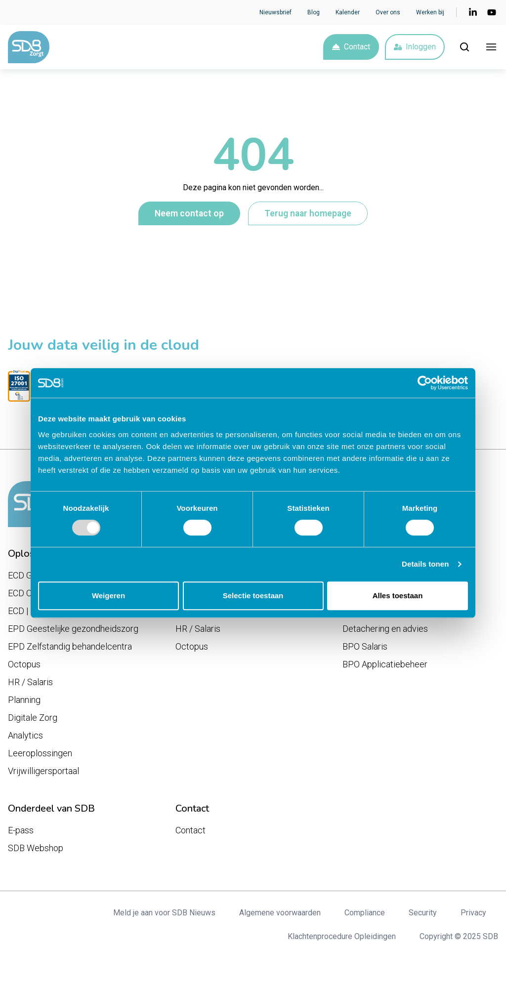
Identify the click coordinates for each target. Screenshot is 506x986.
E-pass (21, 830)
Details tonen (425, 564)
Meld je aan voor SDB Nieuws (164, 912)
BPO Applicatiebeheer (384, 664)
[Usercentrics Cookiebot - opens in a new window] (424, 382)
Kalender (348, 12)
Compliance (364, 912)
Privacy (473, 912)
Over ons (388, 12)
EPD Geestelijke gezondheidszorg (73, 628)
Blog (313, 12)
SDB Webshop (35, 848)
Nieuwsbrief (275, 12)
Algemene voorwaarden (280, 912)
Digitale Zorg (32, 717)
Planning (24, 700)
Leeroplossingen (40, 753)
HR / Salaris (30, 682)
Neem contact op (189, 213)
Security (423, 912)
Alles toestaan (398, 595)
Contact (351, 46)
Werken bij (430, 12)
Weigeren (108, 595)
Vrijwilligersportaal (43, 771)
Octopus (24, 664)
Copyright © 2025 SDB (459, 936)
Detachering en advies (385, 628)
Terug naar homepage (307, 213)
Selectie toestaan (253, 595)
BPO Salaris (364, 646)
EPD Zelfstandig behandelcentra (70, 646)
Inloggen (415, 46)
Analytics (25, 735)
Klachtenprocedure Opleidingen (342, 936)
